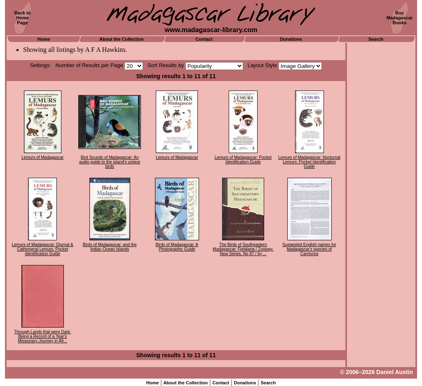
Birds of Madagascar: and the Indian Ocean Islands (110, 246)
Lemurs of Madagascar (42, 157)
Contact (204, 39)
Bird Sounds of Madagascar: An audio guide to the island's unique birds (109, 162)
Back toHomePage (22, 17)
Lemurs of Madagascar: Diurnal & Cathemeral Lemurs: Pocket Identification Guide (42, 249)
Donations (291, 39)
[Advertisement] (381, 166)
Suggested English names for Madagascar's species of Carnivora (309, 249)
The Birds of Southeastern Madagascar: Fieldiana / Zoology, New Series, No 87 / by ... (243, 249)
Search (376, 39)
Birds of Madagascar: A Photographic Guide (177, 246)
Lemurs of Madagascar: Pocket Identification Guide (243, 159)
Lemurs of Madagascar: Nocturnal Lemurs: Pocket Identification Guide (309, 162)
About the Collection (121, 39)
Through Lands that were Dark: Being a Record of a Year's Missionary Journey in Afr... (42, 336)
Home (44, 39)
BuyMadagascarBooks (400, 17)
